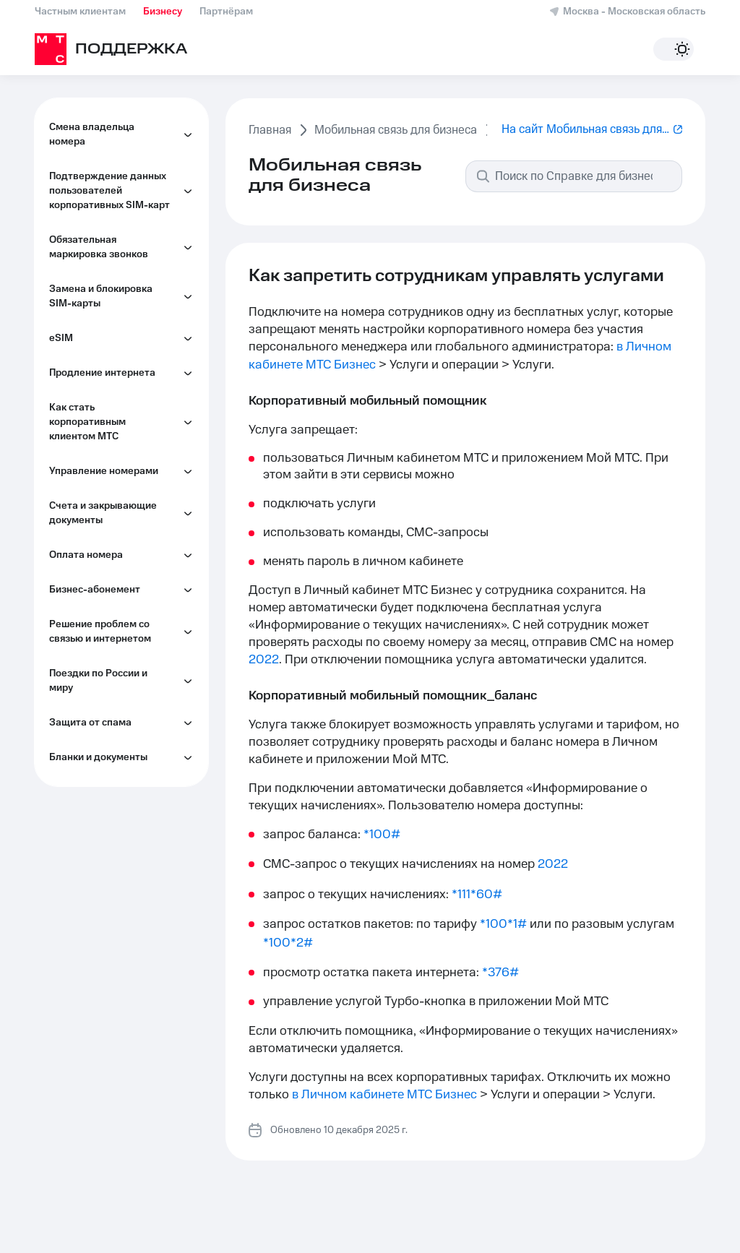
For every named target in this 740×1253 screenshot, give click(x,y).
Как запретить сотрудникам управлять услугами (127, 583)
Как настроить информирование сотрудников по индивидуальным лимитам (125, 684)
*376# (500, 972)
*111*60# (477, 894)
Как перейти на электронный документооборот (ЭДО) (120, 749)
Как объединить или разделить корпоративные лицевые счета (124, 808)
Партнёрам (226, 11)
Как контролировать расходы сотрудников (114, 626)
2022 (264, 659)
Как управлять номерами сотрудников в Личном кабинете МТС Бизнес (121, 474)
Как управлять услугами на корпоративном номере (125, 916)
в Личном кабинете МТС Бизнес (384, 1094)
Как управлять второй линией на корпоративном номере (124, 865)
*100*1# (503, 924)
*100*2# (288, 943)
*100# (381, 834)
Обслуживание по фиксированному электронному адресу (113, 532)
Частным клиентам (80, 11)
